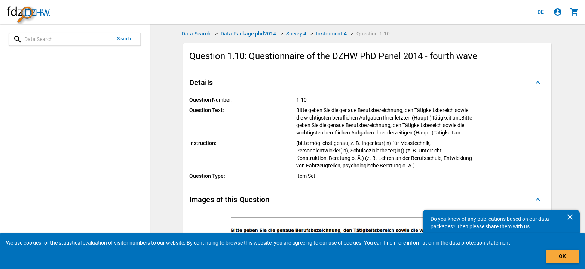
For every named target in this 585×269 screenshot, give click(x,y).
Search (124, 38)
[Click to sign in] (557, 11)
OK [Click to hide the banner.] (562, 256)
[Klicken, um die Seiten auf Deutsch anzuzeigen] (540, 11)
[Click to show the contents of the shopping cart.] (574, 11)
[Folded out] (537, 82)
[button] (367, 82)
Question (373, 34)
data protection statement (479, 243)
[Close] (570, 217)
